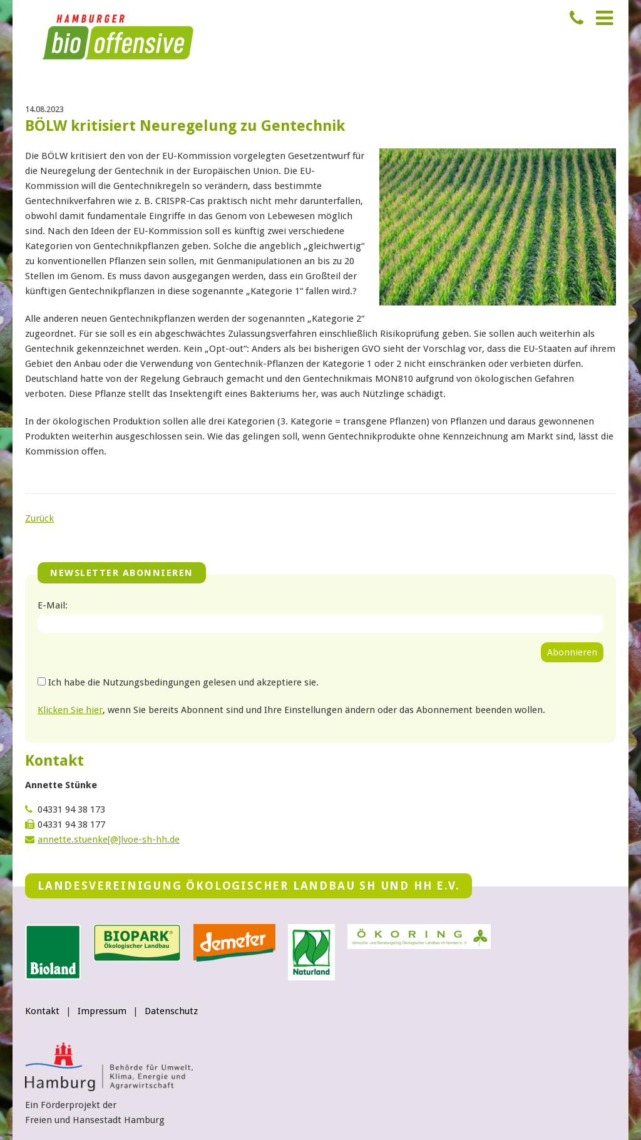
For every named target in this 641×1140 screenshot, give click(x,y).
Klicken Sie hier (70, 710)
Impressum (102, 1011)
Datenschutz (171, 1011)
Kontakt (42, 1011)
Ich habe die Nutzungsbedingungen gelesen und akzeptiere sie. (183, 682)
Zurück (39, 518)
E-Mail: (53, 605)
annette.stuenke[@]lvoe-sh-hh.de (109, 839)
